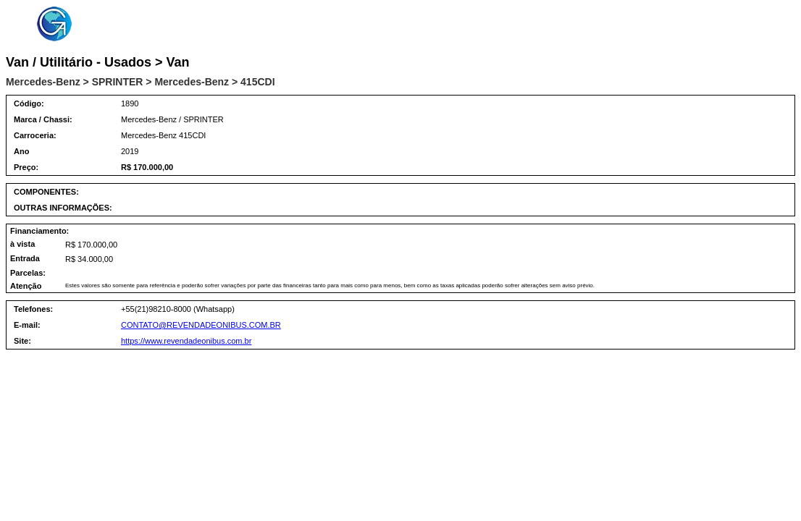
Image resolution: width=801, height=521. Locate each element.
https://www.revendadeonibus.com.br (186, 340)
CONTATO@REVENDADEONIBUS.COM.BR (201, 325)
